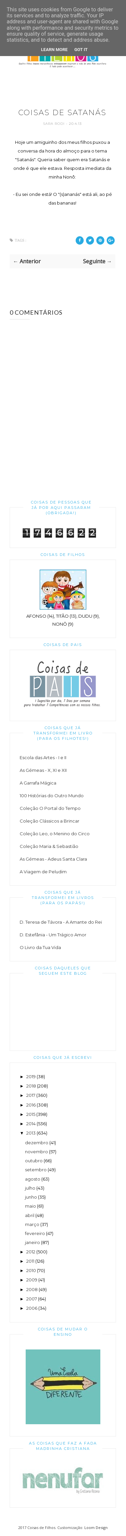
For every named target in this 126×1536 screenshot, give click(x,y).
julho (30, 1188)
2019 (31, 1076)
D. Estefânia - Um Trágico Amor (53, 934)
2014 (31, 1123)
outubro (34, 1160)
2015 (30, 1114)
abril (29, 1215)
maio (30, 1206)
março (32, 1224)
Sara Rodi (54, 123)
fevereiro (35, 1233)
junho (31, 1197)
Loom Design (96, 1527)
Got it (81, 49)
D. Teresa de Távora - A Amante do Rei (61, 922)
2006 (31, 1308)
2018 (31, 1086)
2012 (30, 1251)
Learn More (54, 49)
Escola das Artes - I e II (43, 757)
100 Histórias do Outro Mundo (52, 795)
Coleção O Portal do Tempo (50, 808)
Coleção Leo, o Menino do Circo (55, 833)
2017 (30, 1095)
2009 (31, 1279)
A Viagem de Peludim (43, 871)
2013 (31, 1133)
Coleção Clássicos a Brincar (49, 821)
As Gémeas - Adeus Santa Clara (53, 859)
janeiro (32, 1242)
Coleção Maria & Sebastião (49, 846)
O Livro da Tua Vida (40, 947)
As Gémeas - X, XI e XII (43, 770)
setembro (36, 1169)
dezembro (36, 1142)
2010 (31, 1270)
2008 (32, 1289)
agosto (32, 1179)
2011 (30, 1261)
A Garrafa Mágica (38, 783)
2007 (31, 1298)
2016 (31, 1105)
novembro (36, 1151)
